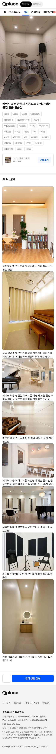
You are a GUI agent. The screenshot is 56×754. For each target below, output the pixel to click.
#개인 (32, 125)
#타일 (28, 149)
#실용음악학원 (23, 120)
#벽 (34, 131)
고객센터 (6, 702)
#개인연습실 (9, 125)
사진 (26, 12)
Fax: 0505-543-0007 (11, 724)
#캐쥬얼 (7, 143)
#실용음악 (8, 120)
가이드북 (35, 12)
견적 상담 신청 (32, 678)
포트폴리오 (15, 12)
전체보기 (44, 160)
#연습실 (22, 125)
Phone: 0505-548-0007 (35, 720)
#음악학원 (35, 114)
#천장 (26, 131)
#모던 (28, 143)
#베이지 (38, 143)
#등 (25, 137)
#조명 (6, 137)
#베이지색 (8, 149)
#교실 (17, 131)
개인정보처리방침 (31, 702)
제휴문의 (46, 702)
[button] (51, 4)
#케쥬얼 (18, 143)
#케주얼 (45, 137)
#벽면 (42, 131)
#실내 (36, 120)
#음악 (15, 114)
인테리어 (26, 4)
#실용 (24, 114)
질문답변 (37, 4)
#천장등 (16, 137)
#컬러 (19, 149)
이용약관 (17, 702)
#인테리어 (43, 125)
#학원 (6, 114)
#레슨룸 (7, 131)
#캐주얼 (34, 137)
